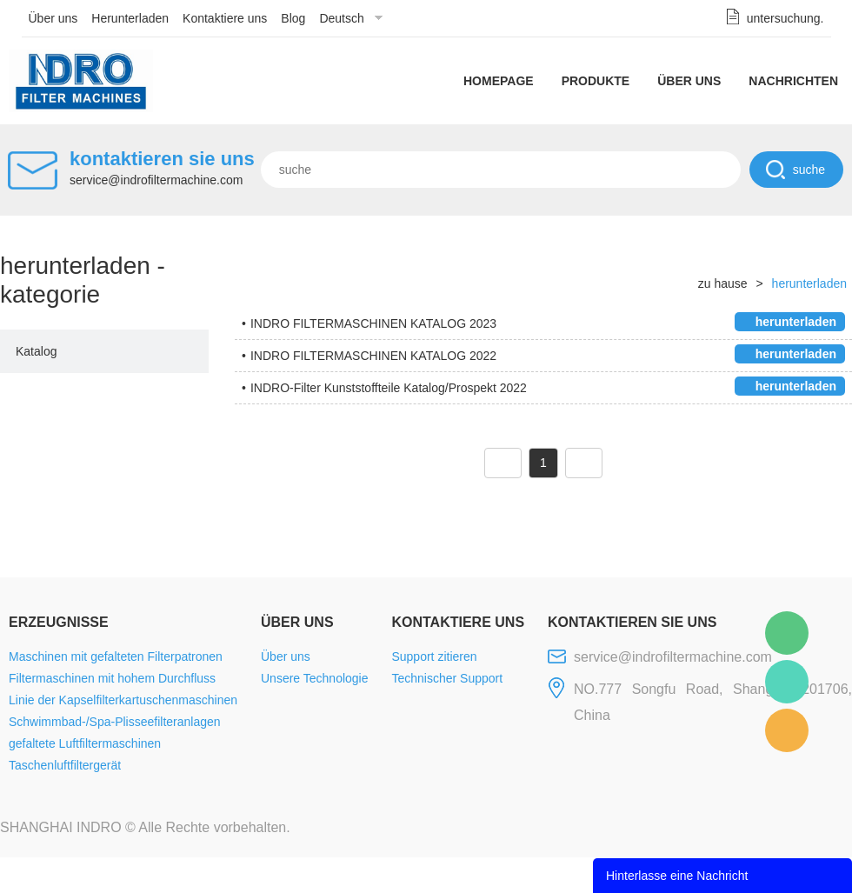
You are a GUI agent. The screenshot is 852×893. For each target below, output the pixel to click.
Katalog (36, 351)
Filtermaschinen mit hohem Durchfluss (112, 678)
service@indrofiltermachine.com (156, 180)
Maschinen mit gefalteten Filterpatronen (116, 656)
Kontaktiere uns (225, 18)
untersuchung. (785, 18)
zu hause (723, 283)
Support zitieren (433, 656)
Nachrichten (793, 81)
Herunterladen (130, 18)
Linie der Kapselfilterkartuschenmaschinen (123, 700)
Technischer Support (447, 678)
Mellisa (787, 681)
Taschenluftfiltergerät (65, 765)
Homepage (498, 81)
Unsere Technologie (315, 678)
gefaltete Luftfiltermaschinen (85, 743)
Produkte (596, 81)
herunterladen (809, 283)
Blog (293, 18)
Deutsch (341, 18)
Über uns (53, 18)
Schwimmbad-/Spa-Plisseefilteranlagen (115, 722)
